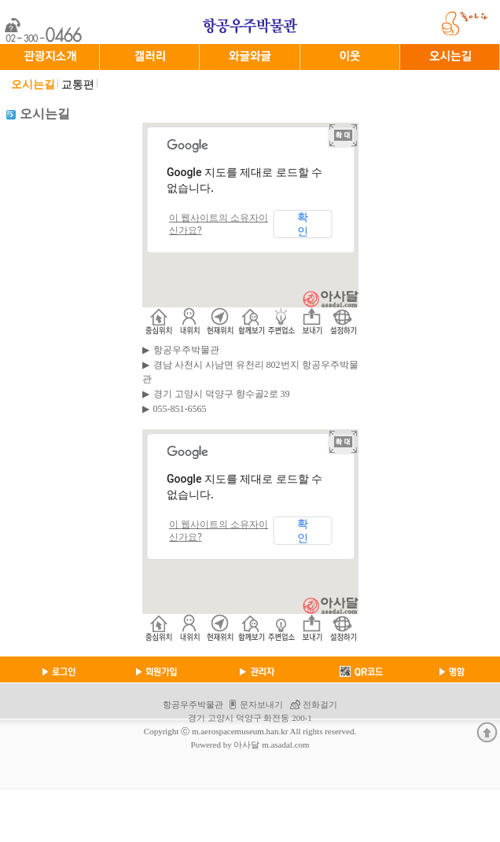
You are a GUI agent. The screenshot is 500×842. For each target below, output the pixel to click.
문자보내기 (261, 704)
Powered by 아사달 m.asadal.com (249, 744)
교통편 (77, 84)
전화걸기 (320, 704)
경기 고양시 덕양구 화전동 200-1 (250, 718)
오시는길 (33, 84)
